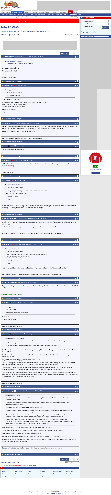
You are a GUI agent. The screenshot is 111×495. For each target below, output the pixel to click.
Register (6, 31)
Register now (97, 32)
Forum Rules (39, 31)
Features (42, 473)
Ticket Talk (20, 14)
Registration (43, 476)
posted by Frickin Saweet (17, 307)
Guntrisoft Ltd (59, 493)
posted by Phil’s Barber (16, 61)
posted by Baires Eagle (16, 90)
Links (16, 476)
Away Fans (34, 14)
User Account (18, 471)
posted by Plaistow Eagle (17, 184)
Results (4, 473)
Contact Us (69, 476)
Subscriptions (73, 14)
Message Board (17, 17)
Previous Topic (6, 35)
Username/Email (88, 21)
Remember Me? (88, 26)
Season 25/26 (69, 471)
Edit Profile (16, 31)
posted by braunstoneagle (17, 338)
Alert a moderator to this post (13, 81)
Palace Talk (5, 14)
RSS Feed (30, 476)
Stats (16, 473)
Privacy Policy (57, 476)
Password (90, 24)
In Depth (42, 471)
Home (10, 17)
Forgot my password (87, 32)
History (4, 476)
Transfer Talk (12, 14)
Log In (49, 31)
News (29, 471)
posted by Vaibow (15, 395)
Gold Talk (65, 14)
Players (55, 473)
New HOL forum (59, 21)
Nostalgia (27, 14)
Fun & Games (70, 473)
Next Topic (15, 35)
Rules (80, 14)
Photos (30, 473)
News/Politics (41, 14)
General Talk (58, 14)
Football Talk (50, 14)
